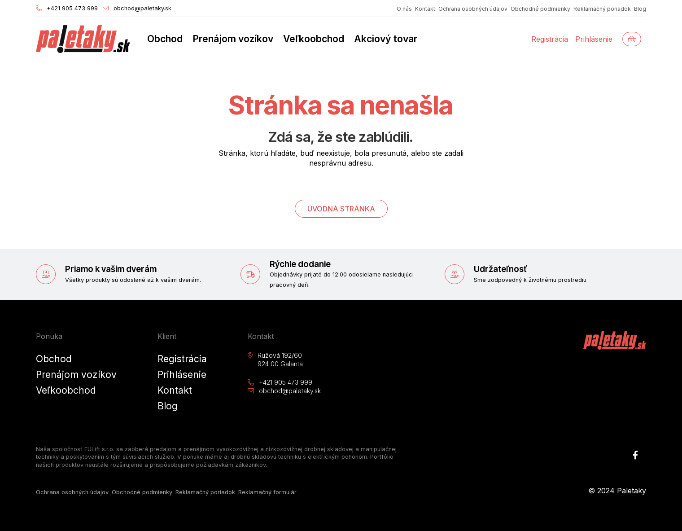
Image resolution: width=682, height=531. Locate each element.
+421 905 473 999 (67, 8)
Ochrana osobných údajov (472, 8)
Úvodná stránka (341, 208)
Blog (640, 8)
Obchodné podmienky (540, 8)
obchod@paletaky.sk (137, 8)
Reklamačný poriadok (602, 8)
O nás (404, 8)
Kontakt (425, 8)
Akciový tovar (385, 38)
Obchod (165, 38)
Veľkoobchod (313, 38)
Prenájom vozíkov (232, 38)
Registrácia (549, 39)
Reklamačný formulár (267, 492)
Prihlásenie (593, 39)
